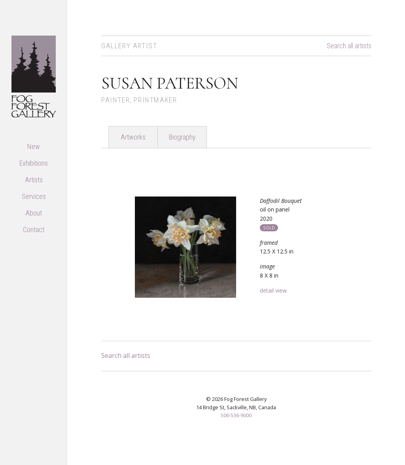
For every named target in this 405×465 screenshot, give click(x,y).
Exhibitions (33, 163)
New (33, 146)
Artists (34, 180)
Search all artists (349, 45)
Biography (182, 137)
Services (34, 196)
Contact (33, 229)
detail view (273, 290)
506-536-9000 (236, 415)
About (33, 213)
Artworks (133, 137)
